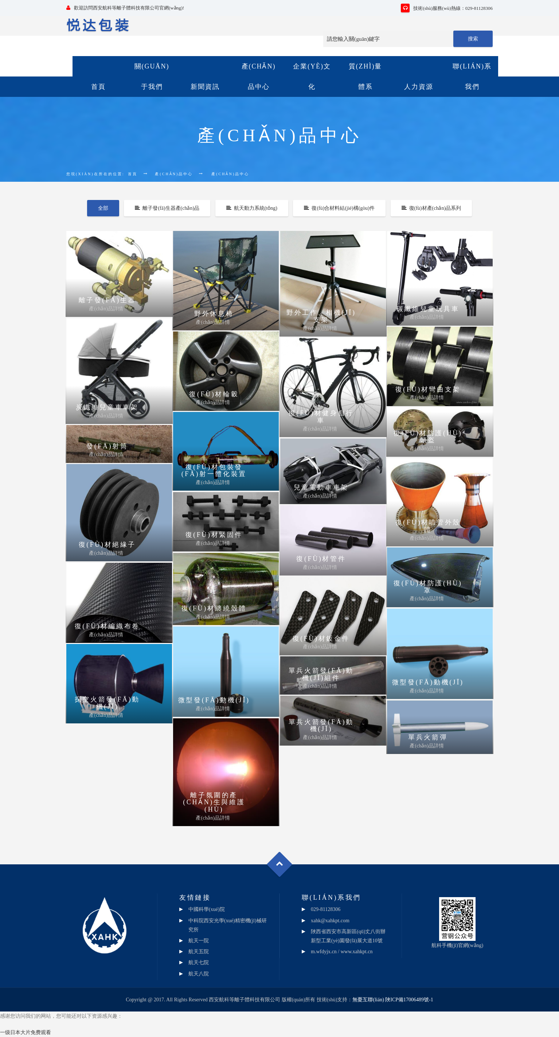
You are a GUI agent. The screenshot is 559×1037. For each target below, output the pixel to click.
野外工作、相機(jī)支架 (321, 316)
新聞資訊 (205, 86)
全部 (103, 208)
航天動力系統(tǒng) (251, 208)
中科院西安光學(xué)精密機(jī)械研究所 (227, 925)
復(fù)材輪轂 (214, 394)
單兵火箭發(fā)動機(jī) (321, 725)
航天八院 (198, 974)
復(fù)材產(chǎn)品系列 (431, 208)
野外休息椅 (214, 313)
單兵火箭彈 (427, 737)
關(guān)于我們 (151, 76)
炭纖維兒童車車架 (107, 407)
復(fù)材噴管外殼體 (428, 526)
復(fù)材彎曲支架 (428, 389)
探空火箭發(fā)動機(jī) (107, 703)
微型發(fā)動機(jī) (428, 682)
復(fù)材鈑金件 (321, 638)
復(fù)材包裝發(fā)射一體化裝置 (214, 470)
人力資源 (418, 86)
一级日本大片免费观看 (25, 1032)
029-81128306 (325, 909)
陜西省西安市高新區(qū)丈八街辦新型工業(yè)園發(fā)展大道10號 (348, 936)
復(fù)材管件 (321, 558)
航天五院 (198, 951)
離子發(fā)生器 (107, 300)
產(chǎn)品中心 (259, 76)
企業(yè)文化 (312, 76)
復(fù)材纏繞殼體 (214, 608)
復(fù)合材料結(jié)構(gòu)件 (339, 208)
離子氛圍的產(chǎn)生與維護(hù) (214, 802)
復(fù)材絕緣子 (107, 544)
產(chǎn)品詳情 (106, 308)
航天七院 (198, 962)
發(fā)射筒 (107, 446)
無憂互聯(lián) (368, 999)
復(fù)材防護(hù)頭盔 (428, 436)
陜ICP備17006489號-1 (409, 999)
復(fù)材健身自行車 (321, 416)
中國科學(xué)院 (206, 909)
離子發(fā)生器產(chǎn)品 (167, 208)
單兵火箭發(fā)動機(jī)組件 (321, 674)
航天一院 (198, 940)
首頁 (98, 86)
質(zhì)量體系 (365, 76)
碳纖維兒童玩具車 (428, 309)
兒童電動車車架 (321, 487)
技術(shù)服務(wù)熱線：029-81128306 (447, 8)
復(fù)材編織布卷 (107, 626)
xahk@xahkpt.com (330, 920)
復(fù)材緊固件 (214, 534)
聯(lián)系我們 (472, 76)
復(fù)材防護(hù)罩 (428, 587)
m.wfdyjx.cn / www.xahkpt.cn (341, 951)
